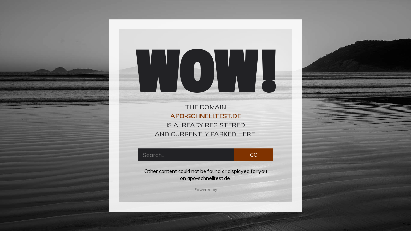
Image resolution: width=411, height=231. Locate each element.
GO (254, 154)
